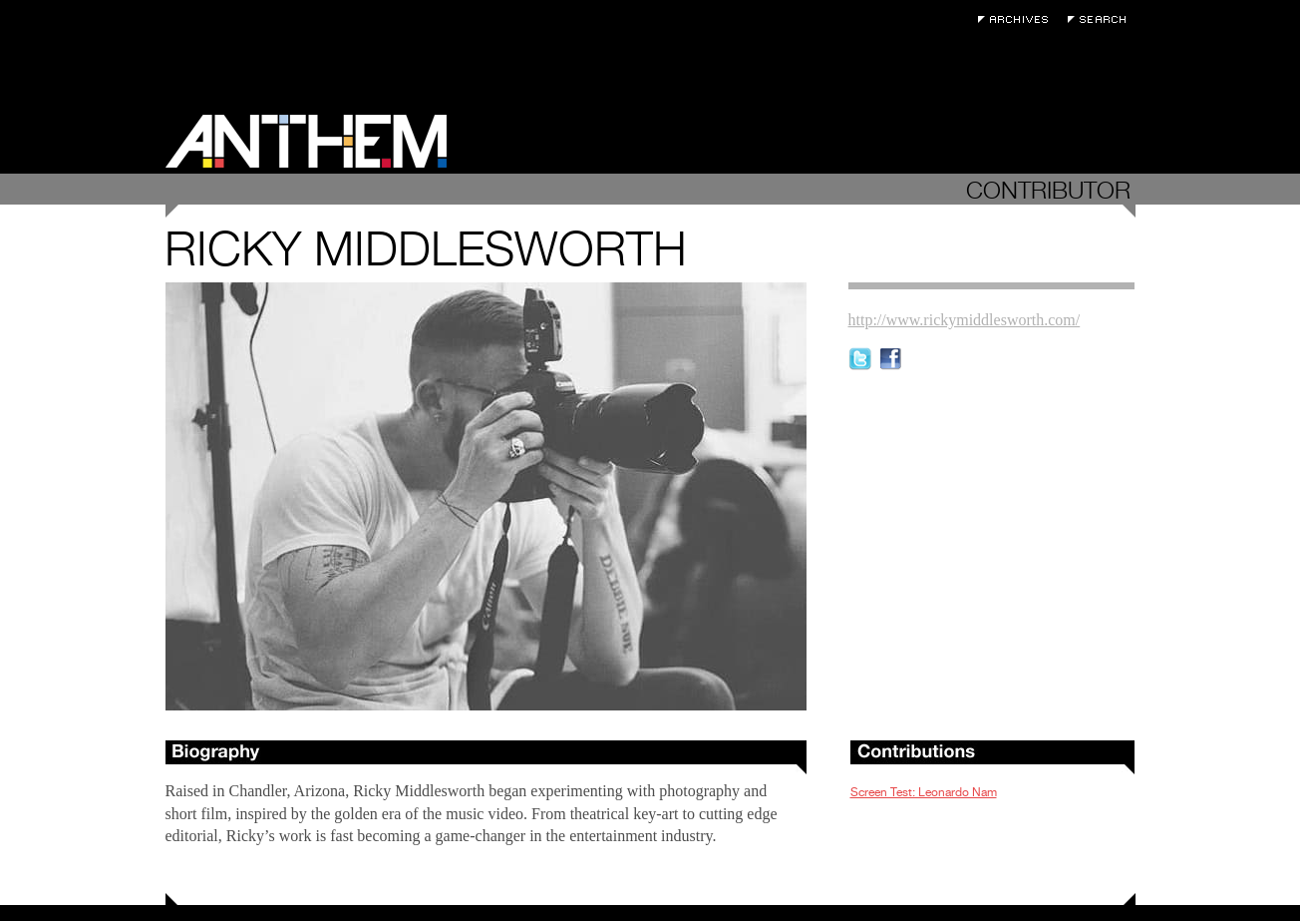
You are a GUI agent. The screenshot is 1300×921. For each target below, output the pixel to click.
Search (1102, 19)
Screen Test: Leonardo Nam (923, 792)
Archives (1018, 19)
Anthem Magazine (306, 141)
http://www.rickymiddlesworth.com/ (964, 319)
